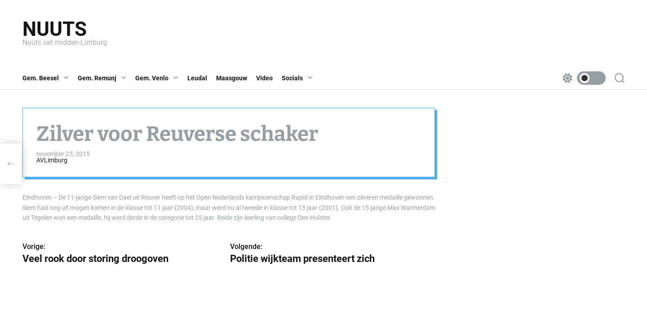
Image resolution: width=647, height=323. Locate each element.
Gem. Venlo (156, 78)
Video (264, 78)
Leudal (197, 78)
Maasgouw (231, 78)
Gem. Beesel (45, 78)
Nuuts (54, 29)
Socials (297, 78)
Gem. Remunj (102, 78)
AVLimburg (51, 160)
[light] (582, 78)
